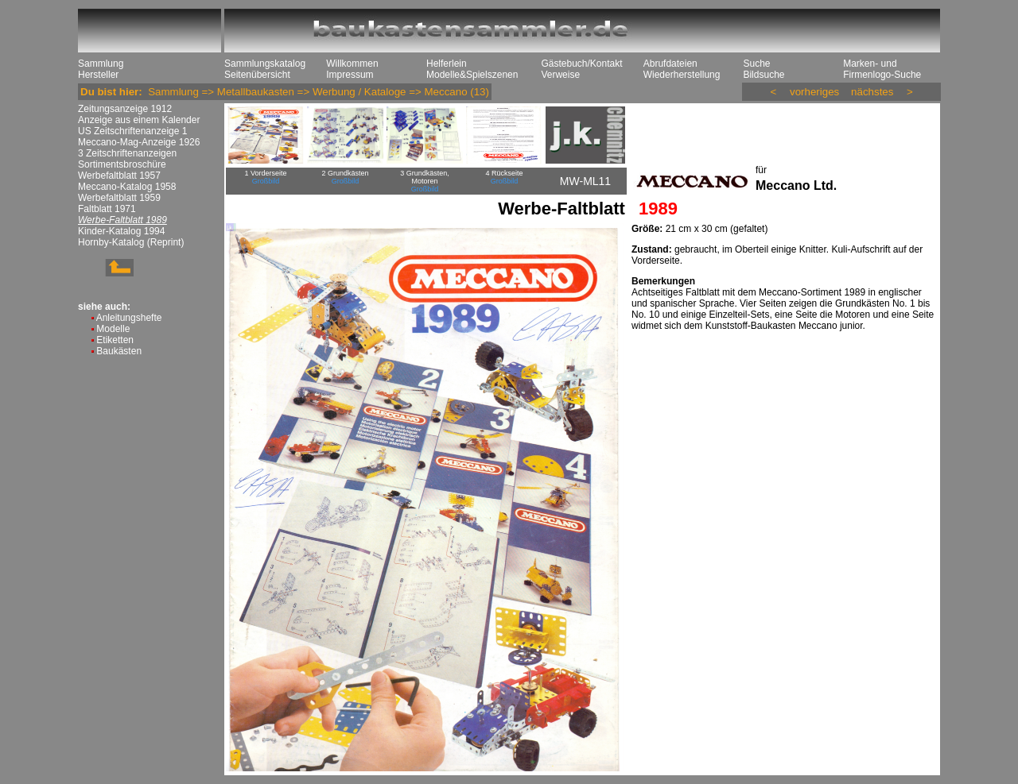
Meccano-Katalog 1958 (127, 186)
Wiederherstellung (682, 74)
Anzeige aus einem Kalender (139, 120)
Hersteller (98, 74)
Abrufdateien (670, 63)
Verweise (560, 74)
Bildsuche (763, 74)
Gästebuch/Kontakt (581, 63)
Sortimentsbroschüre (122, 164)
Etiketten (115, 340)
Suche (756, 63)
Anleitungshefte (129, 317)
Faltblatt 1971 (107, 208)
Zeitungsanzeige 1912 (125, 108)
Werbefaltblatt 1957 (119, 175)
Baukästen (119, 351)
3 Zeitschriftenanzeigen (127, 153)
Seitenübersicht (257, 74)
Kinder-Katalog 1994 (121, 231)
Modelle (113, 328)
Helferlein (446, 63)
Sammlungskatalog (264, 63)
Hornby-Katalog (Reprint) (131, 242)
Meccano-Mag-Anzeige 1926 (139, 142)
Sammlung (100, 63)
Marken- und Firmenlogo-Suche (882, 69)
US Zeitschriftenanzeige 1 (132, 131)
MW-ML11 (585, 181)
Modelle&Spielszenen (472, 74)
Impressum (349, 74)
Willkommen (352, 63)
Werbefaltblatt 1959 (119, 197)
